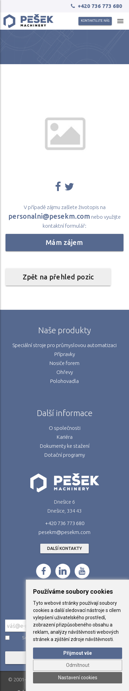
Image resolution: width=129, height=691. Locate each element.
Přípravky (64, 354)
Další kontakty (64, 548)
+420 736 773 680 (64, 523)
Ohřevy (64, 372)
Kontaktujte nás (95, 20)
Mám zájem (64, 242)
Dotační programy (64, 455)
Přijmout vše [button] (77, 653)
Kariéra (65, 437)
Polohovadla (64, 381)
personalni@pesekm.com (49, 216)
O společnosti (64, 428)
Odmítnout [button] (77, 665)
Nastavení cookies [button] (77, 677)
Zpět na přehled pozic (58, 277)
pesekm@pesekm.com (64, 532)
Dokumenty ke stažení (64, 446)
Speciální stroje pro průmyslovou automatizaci (64, 345)
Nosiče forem (64, 363)
